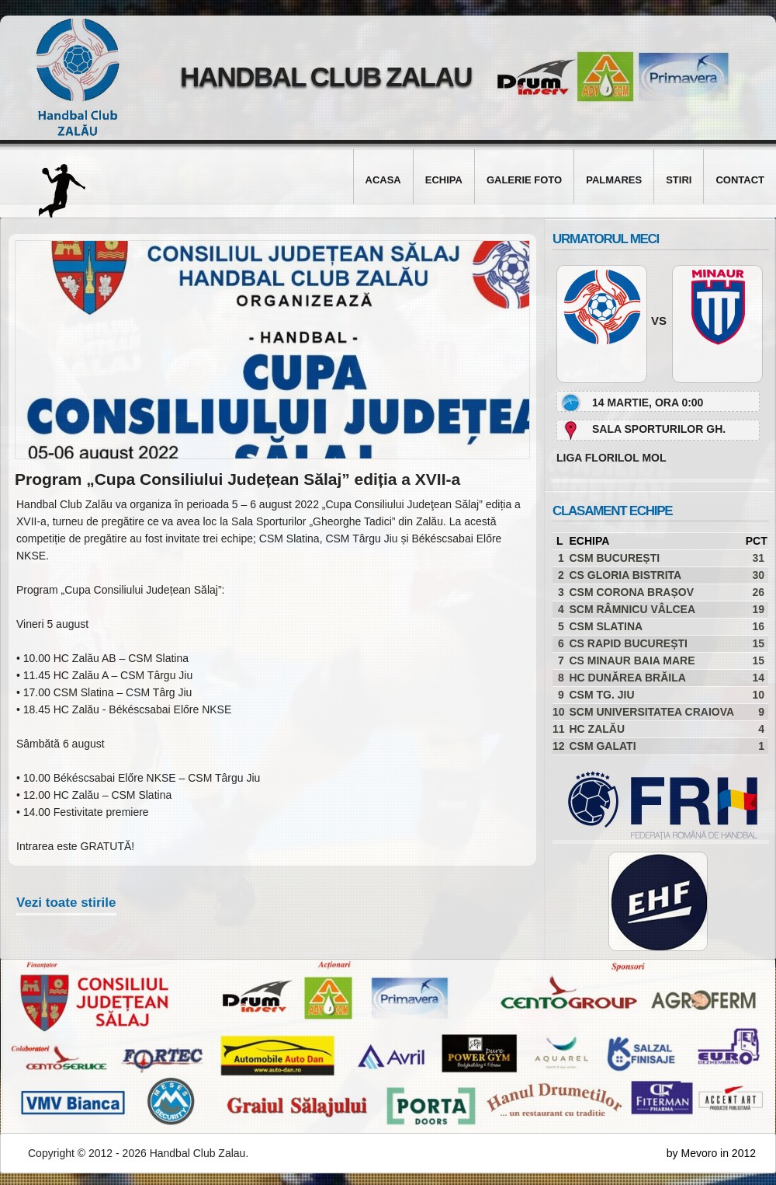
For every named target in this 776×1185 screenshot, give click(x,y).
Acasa (383, 180)
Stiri (678, 180)
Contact (739, 180)
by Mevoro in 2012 (711, 1153)
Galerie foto (524, 180)
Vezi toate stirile (66, 902)
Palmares (614, 180)
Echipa (443, 180)
